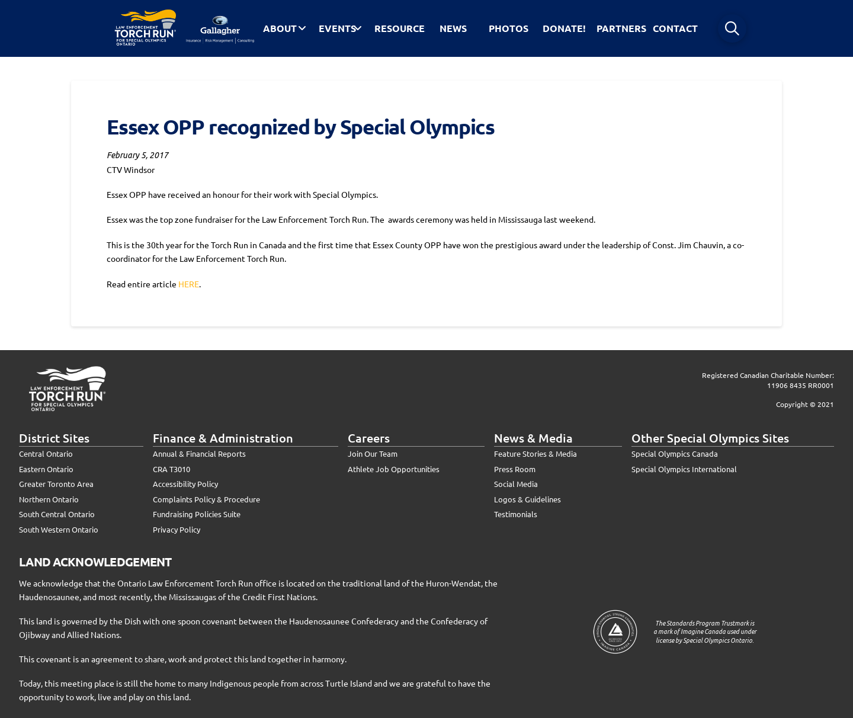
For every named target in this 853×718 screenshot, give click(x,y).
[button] (732, 28)
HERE (188, 283)
